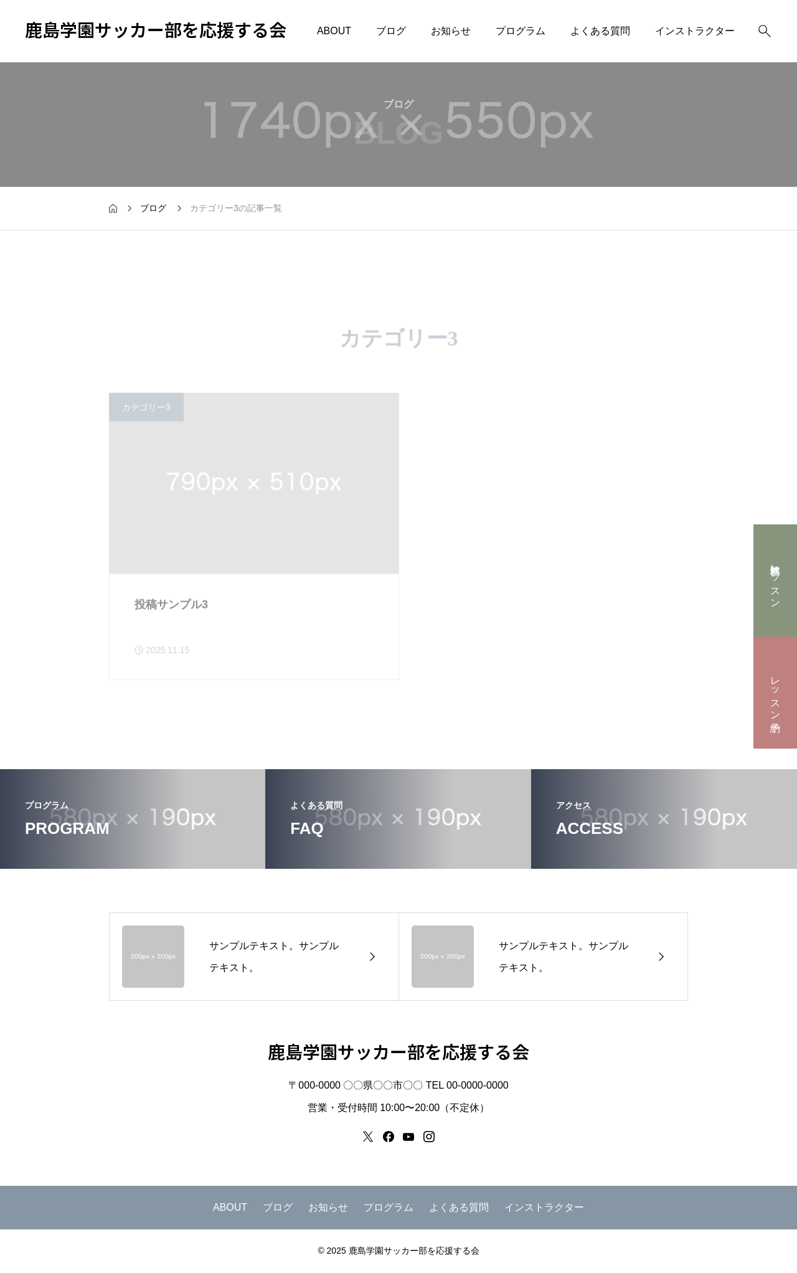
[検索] (765, 31)
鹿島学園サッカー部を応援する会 (155, 31)
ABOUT (334, 31)
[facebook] (388, 1136)
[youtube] (408, 1136)
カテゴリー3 (146, 421)
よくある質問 (600, 31)
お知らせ (451, 31)
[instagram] (429, 1136)
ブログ (391, 31)
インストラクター (695, 31)
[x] (368, 1136)
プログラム (520, 31)
